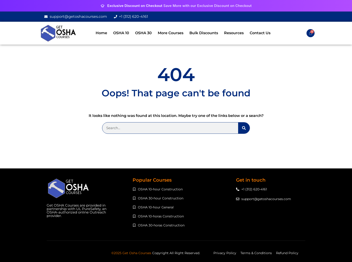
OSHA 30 (143, 33)
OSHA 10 (121, 33)
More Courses (170, 33)
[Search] (244, 128)
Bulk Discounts (203, 33)
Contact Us (260, 33)
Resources (234, 33)
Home (101, 33)
